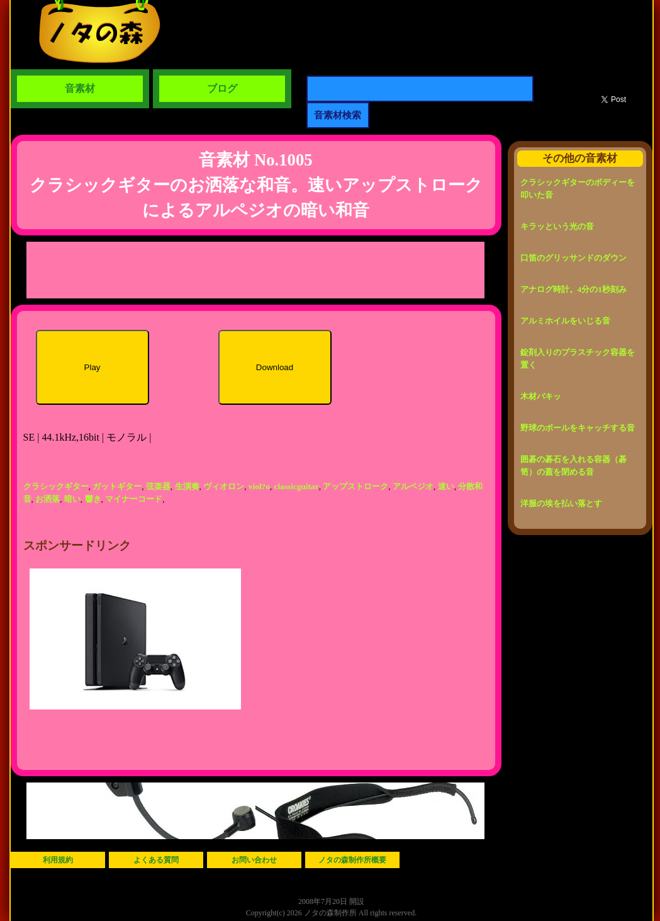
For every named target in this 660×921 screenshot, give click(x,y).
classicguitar (296, 486)
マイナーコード (133, 499)
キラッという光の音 (557, 226)
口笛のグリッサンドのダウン (573, 258)
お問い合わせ (254, 860)
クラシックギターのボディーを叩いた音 (577, 189)
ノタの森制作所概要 (352, 860)
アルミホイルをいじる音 (565, 320)
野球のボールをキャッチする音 (577, 427)
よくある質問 (156, 860)
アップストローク (355, 486)
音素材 (80, 88)
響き (93, 499)
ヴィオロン (223, 486)
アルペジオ (413, 486)
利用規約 (58, 860)
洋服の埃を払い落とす (561, 503)
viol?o (259, 486)
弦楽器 (158, 486)
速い (446, 486)
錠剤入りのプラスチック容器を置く (577, 358)
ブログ (222, 88)
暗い (72, 499)
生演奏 (187, 486)
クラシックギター (56, 486)
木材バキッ (540, 396)
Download (274, 367)
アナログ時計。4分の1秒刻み (573, 289)
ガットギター (117, 486)
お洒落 (47, 499)
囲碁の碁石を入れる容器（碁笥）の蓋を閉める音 (573, 466)
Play (92, 367)
